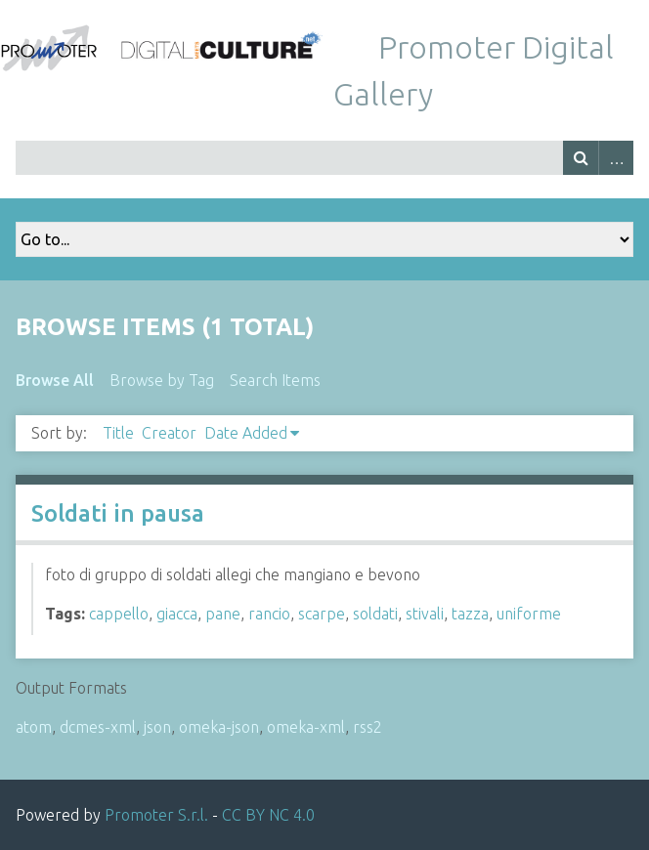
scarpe (321, 613)
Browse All (55, 380)
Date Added (245, 433)
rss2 (367, 727)
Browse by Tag (161, 380)
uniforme (529, 613)
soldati (375, 613)
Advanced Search (615, 158)
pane (222, 613)
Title (118, 433)
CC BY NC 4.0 (268, 815)
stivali (425, 613)
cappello (119, 613)
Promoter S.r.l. (156, 815)
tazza (470, 613)
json (157, 727)
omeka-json (219, 727)
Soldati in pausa (117, 513)
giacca (176, 613)
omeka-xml (306, 727)
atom (34, 727)
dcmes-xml (98, 727)
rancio (269, 613)
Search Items (275, 380)
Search (580, 158)
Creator (169, 433)
